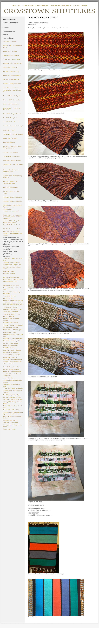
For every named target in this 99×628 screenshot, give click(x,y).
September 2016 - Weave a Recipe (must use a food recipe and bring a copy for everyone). (12, 361)
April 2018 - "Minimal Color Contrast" (13, 325)
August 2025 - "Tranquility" (10, 67)
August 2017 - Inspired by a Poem (12, 341)
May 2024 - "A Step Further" (10, 122)
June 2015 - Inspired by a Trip (11, 395)
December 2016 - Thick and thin (11, 355)
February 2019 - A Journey (10, 307)
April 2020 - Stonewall (9, 273)
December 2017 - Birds (9, 332)
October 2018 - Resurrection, (11, 311)
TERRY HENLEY (42, 5)
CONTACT (76, 5)
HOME (84, 5)
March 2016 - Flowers (9, 378)
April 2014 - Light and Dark (10, 420)
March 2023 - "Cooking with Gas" (12, 160)
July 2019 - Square (8, 298)
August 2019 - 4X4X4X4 (9, 296)
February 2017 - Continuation (11, 352)
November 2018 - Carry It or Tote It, (12, 309)
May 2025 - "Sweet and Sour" (11, 79)
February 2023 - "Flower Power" (11, 156)
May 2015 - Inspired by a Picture (12, 397)
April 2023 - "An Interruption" (10, 152)
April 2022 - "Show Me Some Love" (12, 197)
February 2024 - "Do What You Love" (13, 134)
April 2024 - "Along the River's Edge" (13, 126)
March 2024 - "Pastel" (9, 130)
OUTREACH (66, 5)
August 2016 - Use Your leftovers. (12, 367)
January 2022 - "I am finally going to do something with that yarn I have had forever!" (12, 216)
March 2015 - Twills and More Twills (12, 399)
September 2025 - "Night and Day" (12, 63)
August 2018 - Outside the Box (11, 314)
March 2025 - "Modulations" (10, 88)
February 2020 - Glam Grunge (11, 277)
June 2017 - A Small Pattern (10, 345)
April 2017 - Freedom (9, 348)
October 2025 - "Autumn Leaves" (12, 59)
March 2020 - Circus (8, 271)
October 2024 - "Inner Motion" (11, 104)
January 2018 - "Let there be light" (12, 330)
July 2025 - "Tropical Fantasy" (11, 71)
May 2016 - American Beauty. (11, 369)
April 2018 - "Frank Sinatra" (10, 323)
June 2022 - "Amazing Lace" (10, 187)
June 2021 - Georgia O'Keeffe (11, 231)
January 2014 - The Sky (9, 429)
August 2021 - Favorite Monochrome (13, 225)
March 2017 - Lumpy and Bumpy (12, 350)
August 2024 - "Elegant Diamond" (12, 114)
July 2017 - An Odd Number (10, 343)
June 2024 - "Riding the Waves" (11, 118)
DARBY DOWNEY (28, 5)
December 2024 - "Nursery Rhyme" (12, 100)
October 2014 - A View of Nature (12, 410)
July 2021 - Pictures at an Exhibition (12, 229)
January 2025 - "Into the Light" (11, 96)
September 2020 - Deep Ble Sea (12, 264)
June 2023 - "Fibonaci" (9, 142)
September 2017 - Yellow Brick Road (13, 338)
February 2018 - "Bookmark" (10, 327)
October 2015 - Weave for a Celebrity (13, 388)
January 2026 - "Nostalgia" (10, 51)
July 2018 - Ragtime (8, 316)
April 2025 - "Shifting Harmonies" (12, 84)
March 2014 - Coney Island (10, 422)
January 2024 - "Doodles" (10, 138)
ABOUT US (16, 5)
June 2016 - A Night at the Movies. (12, 371)
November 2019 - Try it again (11, 285)
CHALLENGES (55, 5)
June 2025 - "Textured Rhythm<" (12, 75)
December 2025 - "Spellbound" (11, 55)
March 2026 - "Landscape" (10, 41)
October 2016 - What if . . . (10, 357)
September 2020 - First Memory (11, 262)
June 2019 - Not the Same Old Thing (13, 300)
